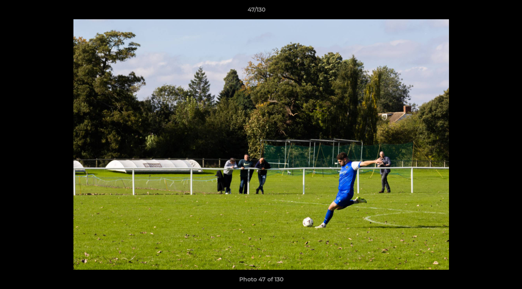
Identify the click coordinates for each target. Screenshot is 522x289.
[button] (488, 11)
